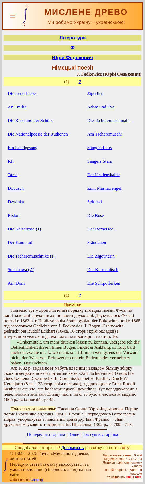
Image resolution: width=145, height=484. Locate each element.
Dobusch (16, 188)
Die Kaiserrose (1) (24, 228)
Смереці (37, 480)
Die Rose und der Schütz (30, 120)
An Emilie (17, 107)
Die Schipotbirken (103, 283)
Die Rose (95, 215)
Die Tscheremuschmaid (108, 120)
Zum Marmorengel (104, 188)
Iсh (10, 161)
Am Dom (16, 283)
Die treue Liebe (22, 93)
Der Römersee (100, 228)
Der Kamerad (20, 242)
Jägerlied (95, 93)
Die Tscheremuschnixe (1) (31, 256)
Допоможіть (72, 447)
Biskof (14, 215)
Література (72, 37)
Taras (12, 174)
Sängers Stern (99, 161)
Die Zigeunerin (101, 256)
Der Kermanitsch (102, 269)
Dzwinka (16, 201)
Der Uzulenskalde (103, 174)
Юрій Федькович (72, 57)
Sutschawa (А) (21, 269)
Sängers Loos (99, 147)
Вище (73, 434)
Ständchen (96, 242)
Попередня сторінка (46, 434)
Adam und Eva (100, 107)
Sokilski (94, 201)
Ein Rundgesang (22, 147)
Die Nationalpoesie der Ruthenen (38, 134)
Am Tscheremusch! (105, 134)
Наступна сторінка (100, 434)
